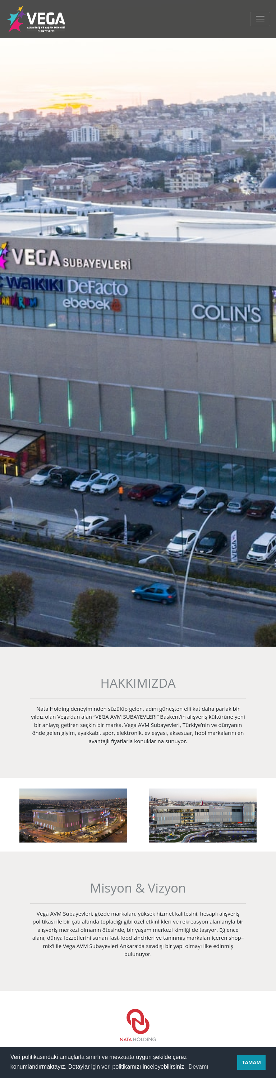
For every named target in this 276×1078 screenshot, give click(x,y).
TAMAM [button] (251, 1062)
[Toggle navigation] (260, 19)
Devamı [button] (198, 1067)
